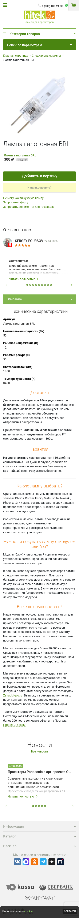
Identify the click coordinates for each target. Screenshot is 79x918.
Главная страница (15, 55)
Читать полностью (24, 279)
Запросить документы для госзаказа (29, 206)
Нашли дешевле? (39, 187)
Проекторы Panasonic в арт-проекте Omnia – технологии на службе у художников (39, 772)
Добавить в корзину (39, 176)
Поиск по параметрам (39, 45)
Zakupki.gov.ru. (13, 695)
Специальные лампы (46, 55)
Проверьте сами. (14, 724)
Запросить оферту (15, 202)
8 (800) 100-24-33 (52, 6)
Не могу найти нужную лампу (23, 198)
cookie (28, 911)
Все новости (39, 751)
